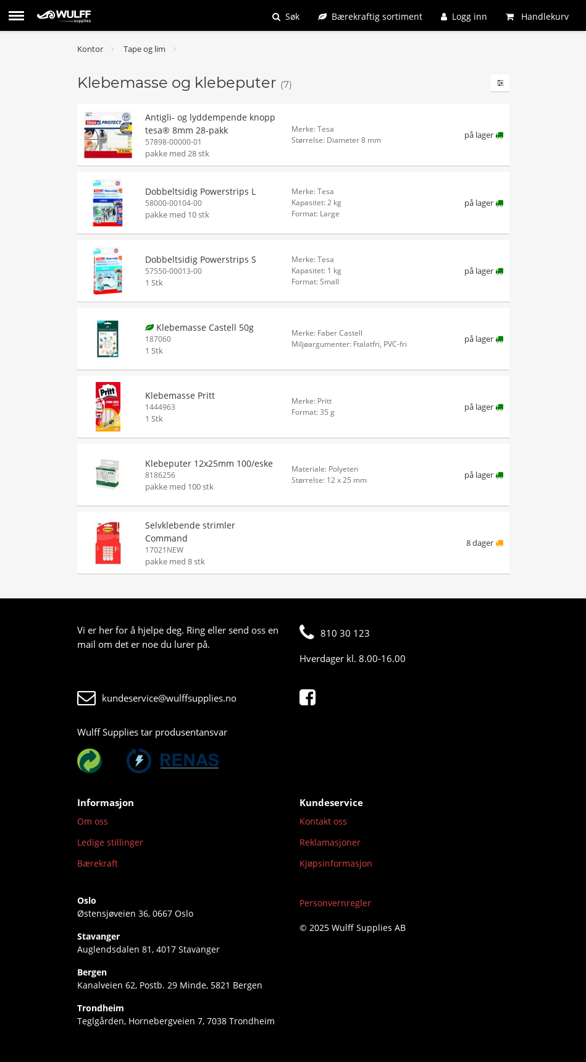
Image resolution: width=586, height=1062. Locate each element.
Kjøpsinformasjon (335, 863)
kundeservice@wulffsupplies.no (156, 698)
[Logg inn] (464, 16)
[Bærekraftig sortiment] (370, 16)
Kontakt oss (323, 821)
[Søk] (286, 16)
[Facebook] (310, 698)
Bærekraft (97, 863)
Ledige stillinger (110, 842)
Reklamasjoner (330, 842)
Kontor (90, 48)
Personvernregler (335, 903)
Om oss (92, 821)
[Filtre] (500, 82)
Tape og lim (144, 48)
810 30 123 (334, 633)
